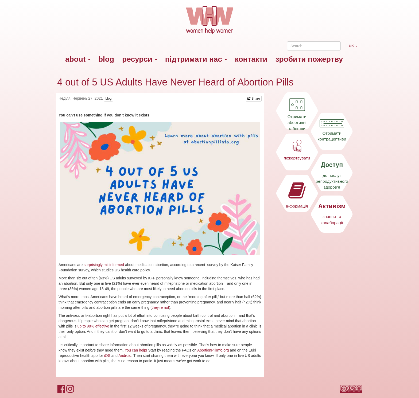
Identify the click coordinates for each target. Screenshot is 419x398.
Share (253, 98)
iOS (107, 355)
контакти (251, 59)
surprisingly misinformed (104, 265)
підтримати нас (196, 59)
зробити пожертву (309, 59)
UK (355, 48)
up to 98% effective (93, 326)
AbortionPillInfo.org (213, 350)
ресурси (139, 59)
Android (124, 355)
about (77, 59)
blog (106, 59)
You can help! (136, 350)
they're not (160, 307)
